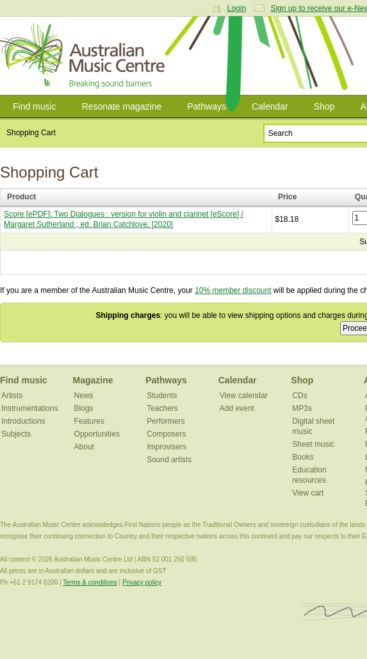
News (84, 395)
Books (302, 457)
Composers (166, 434)
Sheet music (313, 444)
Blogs (84, 408)
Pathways (206, 106)
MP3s (302, 408)
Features (89, 421)
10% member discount (233, 290)
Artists (11, 395)
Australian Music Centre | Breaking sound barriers (85, 55)
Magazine (93, 380)
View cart (307, 492)
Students (162, 395)
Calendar (270, 106)
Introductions (23, 421)
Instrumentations (29, 408)
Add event (237, 408)
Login (236, 8)
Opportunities (97, 434)
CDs (299, 395)
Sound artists (169, 459)
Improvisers (166, 446)
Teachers (162, 408)
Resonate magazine (122, 106)
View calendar (244, 395)
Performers (165, 421)
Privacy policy (141, 582)
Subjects (16, 434)
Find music (34, 106)
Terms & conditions (90, 582)
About (84, 446)
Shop (324, 106)
